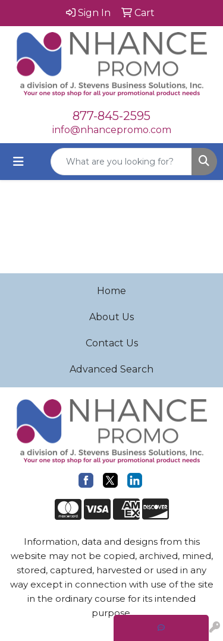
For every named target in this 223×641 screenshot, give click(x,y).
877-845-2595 (111, 116)
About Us (111, 317)
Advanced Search (111, 369)
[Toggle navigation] (18, 161)
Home (111, 290)
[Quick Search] (121, 161)
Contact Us (112, 343)
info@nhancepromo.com (111, 129)
